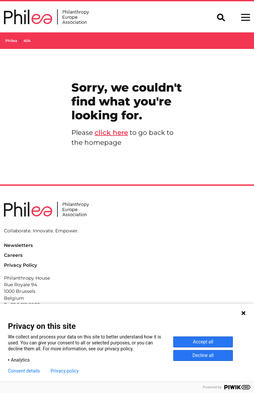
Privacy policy (65, 370)
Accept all (203, 341)
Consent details (24, 370)
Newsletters (18, 245)
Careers (13, 255)
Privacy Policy (20, 265)
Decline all (203, 355)
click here (111, 133)
